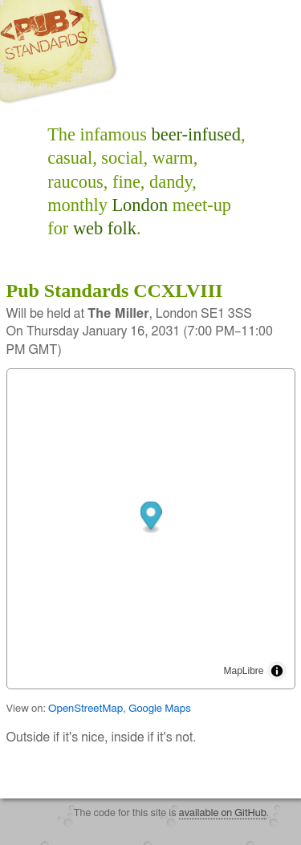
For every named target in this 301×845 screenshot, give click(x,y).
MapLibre (243, 670)
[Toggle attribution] (277, 670)
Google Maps (159, 708)
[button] (150, 517)
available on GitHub (222, 813)
